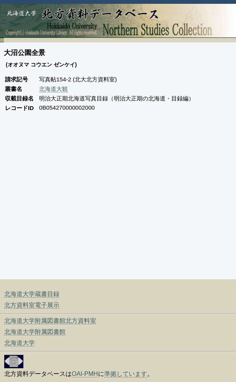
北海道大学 (19, 343)
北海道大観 (53, 89)
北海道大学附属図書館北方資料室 (50, 320)
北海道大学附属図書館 (35, 332)
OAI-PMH (85, 374)
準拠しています (125, 374)
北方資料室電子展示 (31, 305)
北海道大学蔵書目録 (31, 294)
